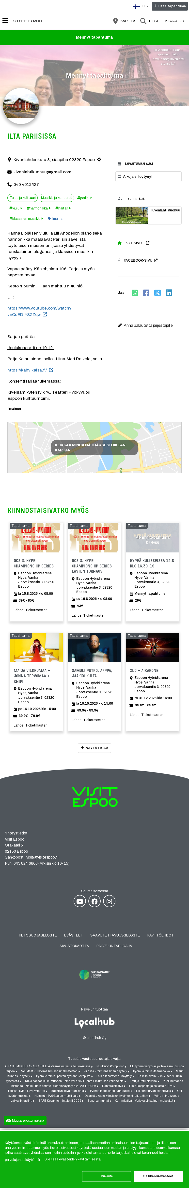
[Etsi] (149, 21)
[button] (148, 326)
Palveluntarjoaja (114, 948)
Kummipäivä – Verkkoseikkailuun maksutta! (144, 1103)
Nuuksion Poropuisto (110, 1069)
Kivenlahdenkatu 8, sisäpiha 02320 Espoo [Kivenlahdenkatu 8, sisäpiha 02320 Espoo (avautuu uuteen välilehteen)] (54, 160)
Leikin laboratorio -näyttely (114, 1079)
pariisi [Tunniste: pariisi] (84, 199)
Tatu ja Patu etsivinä (144, 1083)
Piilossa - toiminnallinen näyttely (106, 1074)
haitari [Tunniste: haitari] (63, 209)
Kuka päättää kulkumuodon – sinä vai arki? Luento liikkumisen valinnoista (74, 1083)
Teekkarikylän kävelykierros (26, 1093)
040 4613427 (26, 185)
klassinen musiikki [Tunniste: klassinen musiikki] (26, 219)
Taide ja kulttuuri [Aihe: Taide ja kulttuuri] (23, 198)
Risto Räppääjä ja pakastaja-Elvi (151, 1088)
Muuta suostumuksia (28, 1123)
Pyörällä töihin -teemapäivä (152, 1074)
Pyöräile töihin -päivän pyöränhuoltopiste (63, 1079)
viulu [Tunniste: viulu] (15, 209)
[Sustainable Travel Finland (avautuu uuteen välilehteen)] (94, 986)
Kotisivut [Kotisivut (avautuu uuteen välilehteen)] (131, 243)
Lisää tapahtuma (172, 6)
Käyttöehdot (160, 938)
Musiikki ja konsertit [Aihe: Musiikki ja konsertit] (56, 198)
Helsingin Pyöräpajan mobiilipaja (56, 1098)
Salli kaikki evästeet (158, 1176)
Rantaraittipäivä (113, 1088)
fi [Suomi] (141, 5)
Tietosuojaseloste (37, 938)
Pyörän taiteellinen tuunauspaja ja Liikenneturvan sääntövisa (131, 1093)
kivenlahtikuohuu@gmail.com (42, 172)
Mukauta (107, 1176)
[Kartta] (124, 21)
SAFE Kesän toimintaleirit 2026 (60, 1103)
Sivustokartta (74, 948)
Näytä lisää (97, 751)
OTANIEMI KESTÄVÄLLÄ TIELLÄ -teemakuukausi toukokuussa (48, 1069)
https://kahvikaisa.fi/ (27, 371)
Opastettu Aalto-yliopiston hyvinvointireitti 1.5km (116, 1098)
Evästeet (73, 938)
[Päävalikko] (5, 20)
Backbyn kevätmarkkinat (68, 1093)
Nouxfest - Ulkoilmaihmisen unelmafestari (49, 1074)
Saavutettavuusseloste (115, 938)
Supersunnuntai (98, 1103)
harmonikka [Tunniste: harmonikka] (39, 209)
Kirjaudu (174, 21)
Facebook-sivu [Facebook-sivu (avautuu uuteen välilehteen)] (135, 261)
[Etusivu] (27, 21)
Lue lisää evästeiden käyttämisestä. (73, 1159)
